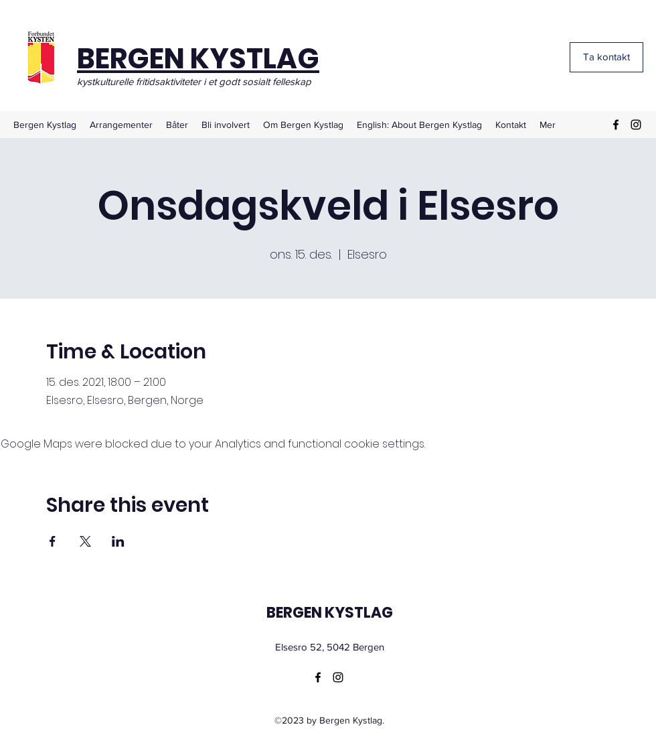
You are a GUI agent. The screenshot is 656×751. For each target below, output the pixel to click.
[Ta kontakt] (606, 57)
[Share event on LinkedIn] (118, 541)
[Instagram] (636, 124)
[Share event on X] (85, 541)
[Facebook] (616, 124)
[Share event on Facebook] (52, 541)
